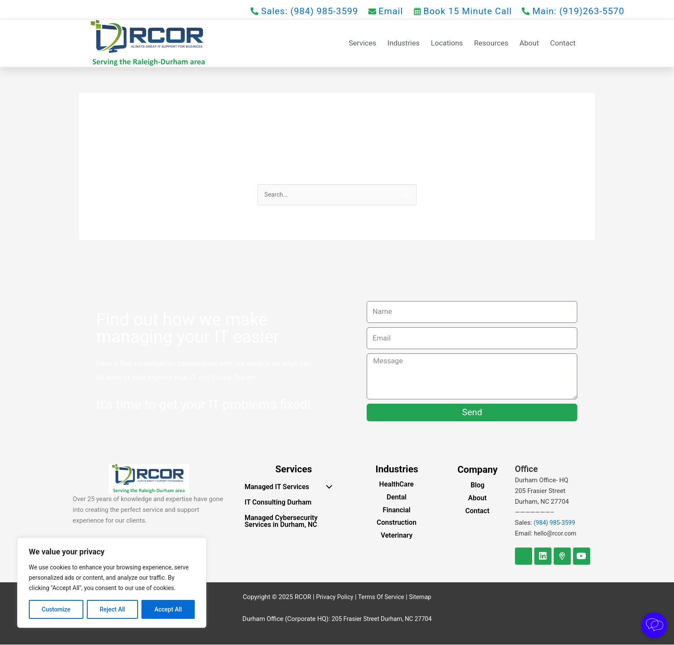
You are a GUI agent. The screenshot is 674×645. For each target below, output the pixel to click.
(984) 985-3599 (556, 523)
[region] (111, 583)
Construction (397, 523)
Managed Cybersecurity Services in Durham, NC (281, 521)
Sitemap (423, 597)
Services (362, 43)
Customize (56, 609)
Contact (563, 43)
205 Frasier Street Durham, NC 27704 (381, 619)
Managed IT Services (291, 486)
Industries (403, 43)
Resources (491, 43)
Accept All (168, 609)
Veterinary (397, 536)
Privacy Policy (332, 597)
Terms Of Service (381, 597)
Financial (397, 510)
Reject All (112, 609)
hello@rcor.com (556, 534)
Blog (477, 486)
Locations (447, 43)
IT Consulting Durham (278, 503)
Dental (397, 497)
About (529, 43)
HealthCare (396, 485)
